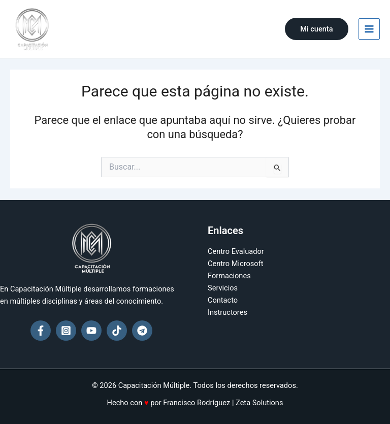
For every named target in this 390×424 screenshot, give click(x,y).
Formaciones (229, 275)
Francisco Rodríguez (196, 402)
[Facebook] (40, 330)
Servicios (223, 287)
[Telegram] (142, 330)
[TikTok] (117, 330)
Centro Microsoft (235, 263)
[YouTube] (91, 330)
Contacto (223, 300)
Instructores (227, 312)
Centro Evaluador (236, 251)
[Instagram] (66, 330)
